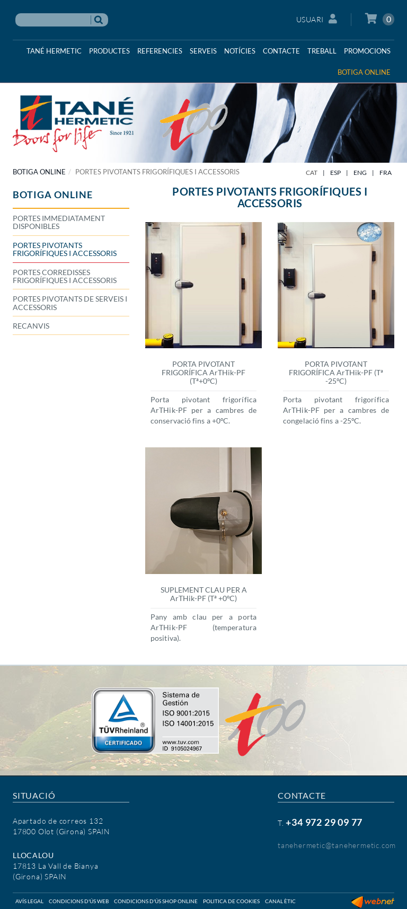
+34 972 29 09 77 (324, 822)
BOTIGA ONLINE (39, 171)
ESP (335, 172)
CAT (311, 172)
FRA (385, 172)
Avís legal (29, 901)
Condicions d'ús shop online (156, 901)
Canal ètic (280, 901)
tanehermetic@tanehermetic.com (337, 845)
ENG (360, 172)
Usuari (317, 19)
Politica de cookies (231, 901)
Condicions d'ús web (79, 901)
